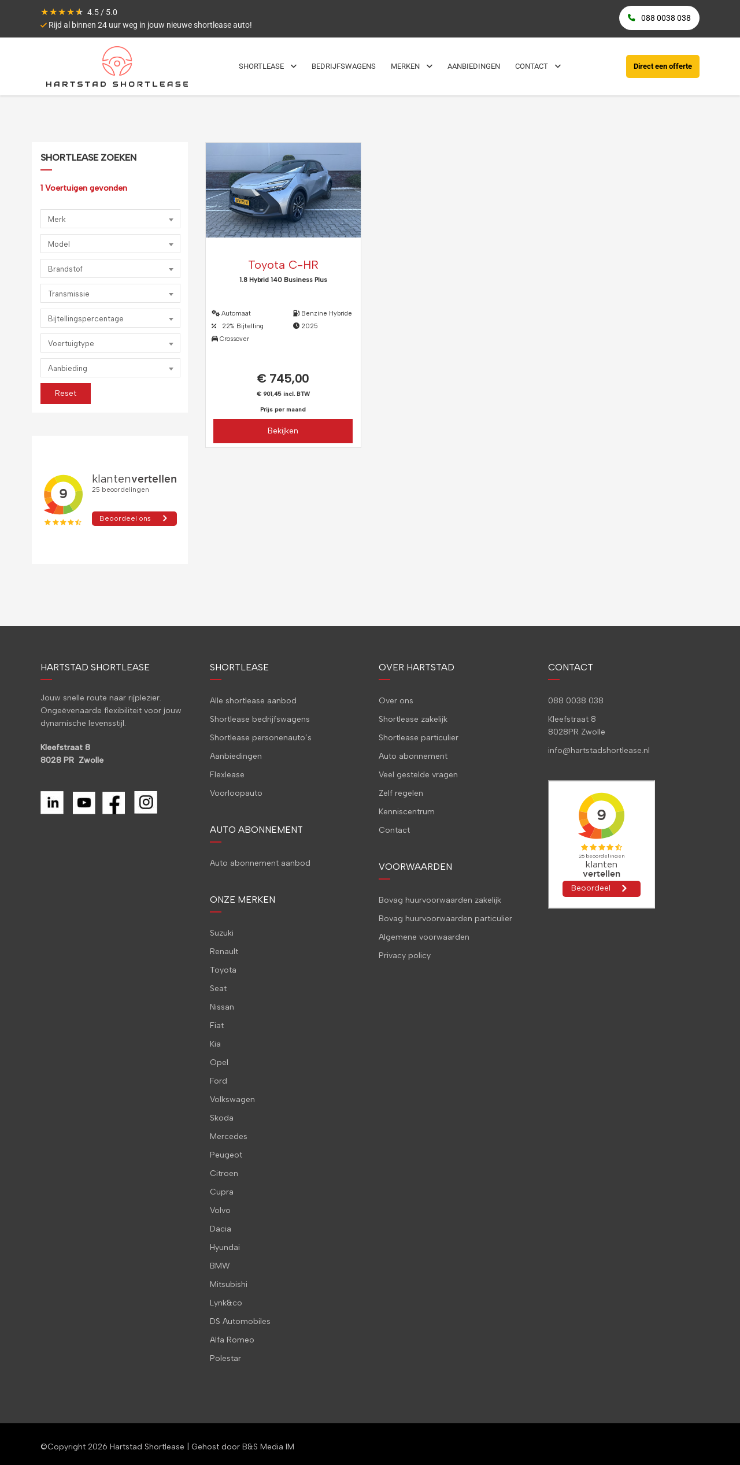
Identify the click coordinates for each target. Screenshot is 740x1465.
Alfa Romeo (232, 1340)
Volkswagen (232, 1099)
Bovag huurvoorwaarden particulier (445, 918)
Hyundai (225, 1247)
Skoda (222, 1118)
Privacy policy (405, 955)
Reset (65, 393)
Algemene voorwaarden (424, 937)
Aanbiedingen (236, 756)
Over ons (396, 701)
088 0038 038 (576, 701)
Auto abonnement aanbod (260, 863)
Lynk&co (226, 1303)
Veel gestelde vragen (418, 775)
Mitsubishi (228, 1284)
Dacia (220, 1229)
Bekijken (283, 431)
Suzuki (222, 933)
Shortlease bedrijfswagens (260, 719)
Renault (224, 951)
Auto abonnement (413, 756)
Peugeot (226, 1155)
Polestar (225, 1358)
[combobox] (110, 218)
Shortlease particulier (418, 738)
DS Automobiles (240, 1321)
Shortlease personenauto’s (261, 738)
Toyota (223, 970)
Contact (394, 830)
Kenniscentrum (407, 812)
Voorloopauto (236, 793)
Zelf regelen (401, 793)
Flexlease (227, 775)
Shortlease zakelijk (413, 719)
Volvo (220, 1210)
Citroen (224, 1173)
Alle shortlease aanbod (253, 701)
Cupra (222, 1192)
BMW (220, 1266)
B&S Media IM (268, 1447)
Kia (215, 1044)
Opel (219, 1062)
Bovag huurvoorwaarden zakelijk (440, 900)
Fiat (217, 1025)
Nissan (222, 1007)
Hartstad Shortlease (147, 1447)
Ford (218, 1081)
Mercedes (228, 1136)
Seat (218, 988)
